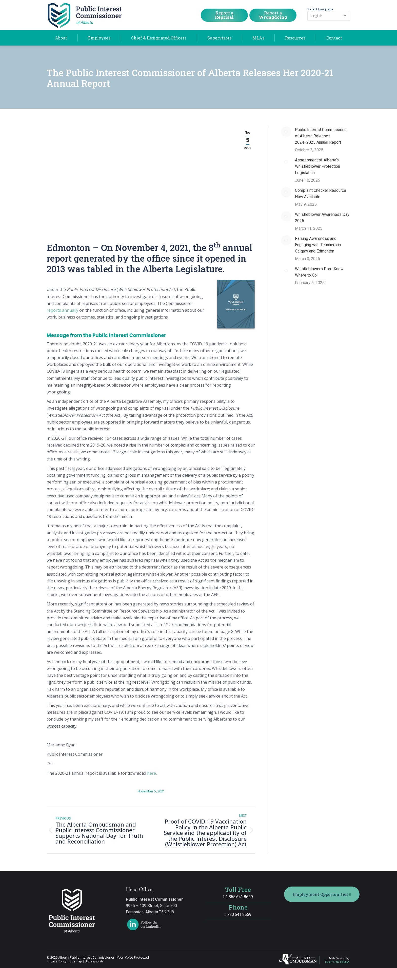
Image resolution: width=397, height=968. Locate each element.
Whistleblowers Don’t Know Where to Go (319, 272)
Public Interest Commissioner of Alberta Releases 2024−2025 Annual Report (321, 136)
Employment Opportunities (322, 894)
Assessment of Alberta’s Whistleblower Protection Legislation (317, 166)
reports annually (62, 310)
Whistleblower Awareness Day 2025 (322, 217)
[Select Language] (328, 16)
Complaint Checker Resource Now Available (320, 193)
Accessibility (94, 961)
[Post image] (286, 132)
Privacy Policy (56, 961)
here (151, 773)
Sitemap (76, 961)
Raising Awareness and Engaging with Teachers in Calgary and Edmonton (318, 245)
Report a (224, 15)
